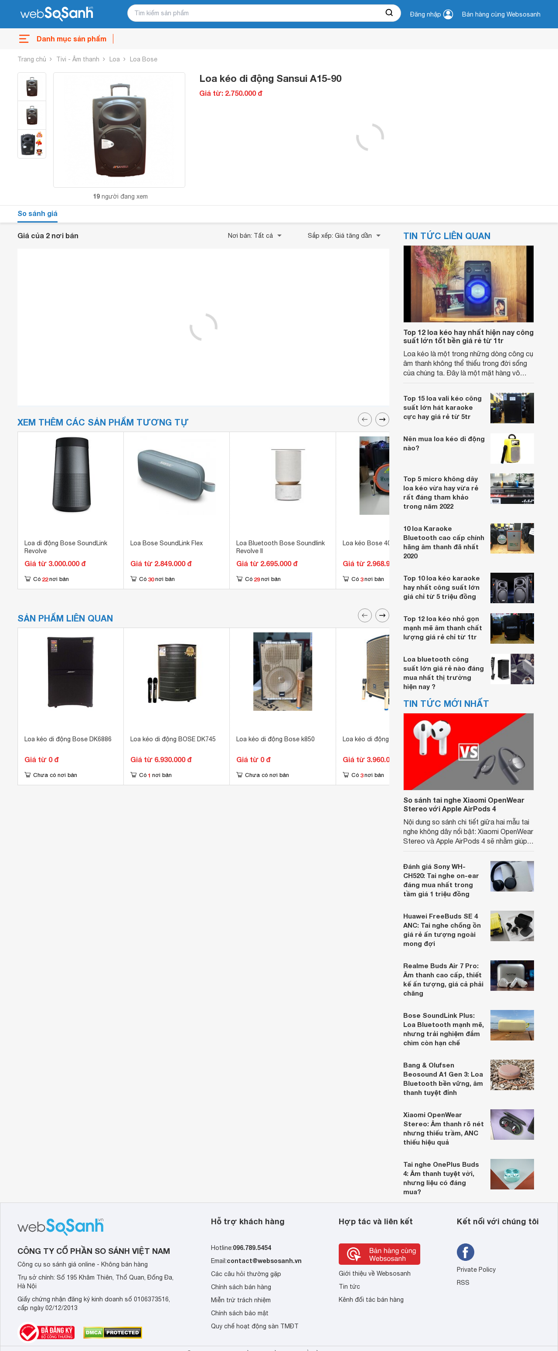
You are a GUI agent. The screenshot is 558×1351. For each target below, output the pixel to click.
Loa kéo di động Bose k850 (275, 739)
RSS (463, 1282)
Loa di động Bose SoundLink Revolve (65, 547)
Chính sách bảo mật (240, 1313)
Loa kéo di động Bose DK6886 (68, 739)
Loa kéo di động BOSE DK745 (173, 739)
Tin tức (349, 1286)
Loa (114, 59)
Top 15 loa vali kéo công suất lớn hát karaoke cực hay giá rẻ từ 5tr (442, 407)
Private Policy (476, 1269)
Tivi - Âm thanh (77, 59)
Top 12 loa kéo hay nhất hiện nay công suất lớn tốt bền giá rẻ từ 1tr (468, 336)
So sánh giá (37, 213)
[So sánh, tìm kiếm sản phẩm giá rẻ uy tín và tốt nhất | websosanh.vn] (56, 14)
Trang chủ (31, 59)
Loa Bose (143, 59)
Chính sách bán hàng (241, 1286)
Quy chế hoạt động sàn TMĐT (255, 1326)
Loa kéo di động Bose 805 (380, 739)
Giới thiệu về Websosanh (375, 1273)
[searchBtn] (390, 13)
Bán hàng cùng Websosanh (501, 14)
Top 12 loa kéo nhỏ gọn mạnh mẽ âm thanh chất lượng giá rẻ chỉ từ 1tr (442, 628)
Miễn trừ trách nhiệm (241, 1300)
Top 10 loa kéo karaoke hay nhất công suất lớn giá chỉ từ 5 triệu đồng (441, 587)
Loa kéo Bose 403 (369, 543)
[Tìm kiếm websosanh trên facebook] (465, 1252)
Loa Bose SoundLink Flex (166, 543)
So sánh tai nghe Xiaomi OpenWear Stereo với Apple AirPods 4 (463, 804)
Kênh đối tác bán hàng (371, 1299)
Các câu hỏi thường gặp (246, 1273)
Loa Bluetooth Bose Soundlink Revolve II (280, 547)
